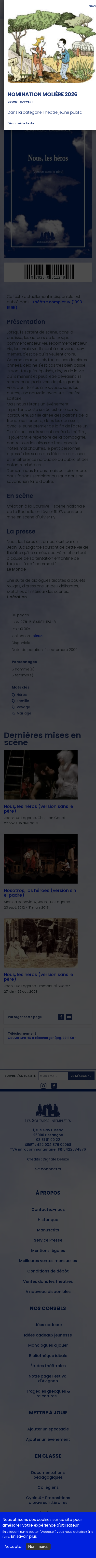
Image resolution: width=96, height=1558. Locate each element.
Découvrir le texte (21, 123)
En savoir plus (24, 1536)
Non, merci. (38, 1546)
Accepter (13, 1546)
